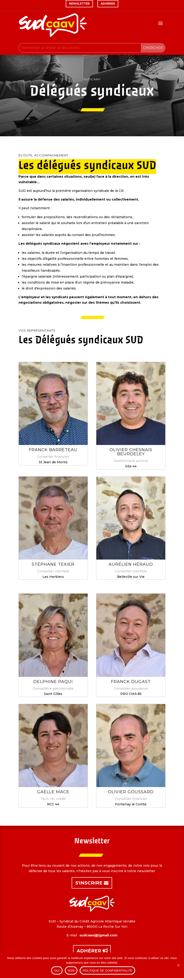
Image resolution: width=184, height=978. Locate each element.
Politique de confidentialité (107, 970)
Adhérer (89, 951)
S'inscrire (89, 883)
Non (71, 970)
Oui (57, 970)
